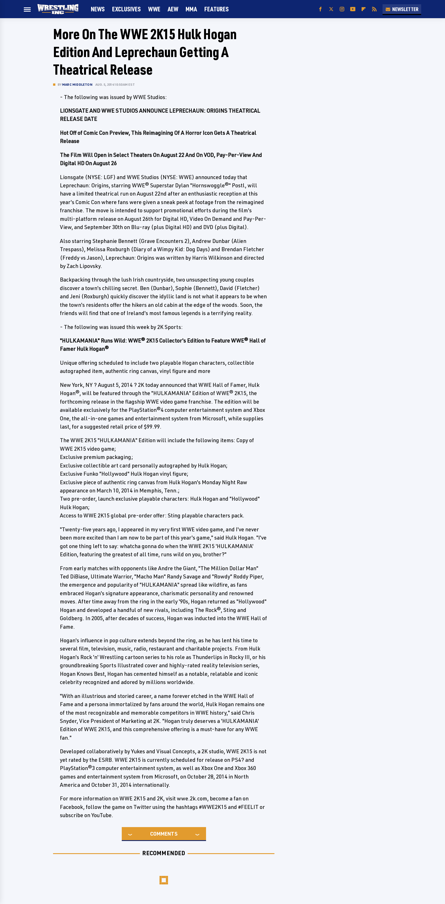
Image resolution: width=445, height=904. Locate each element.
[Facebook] (320, 9)
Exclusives (126, 9)
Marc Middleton (77, 84)
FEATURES (216, 9)
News (98, 9)
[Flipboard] (363, 9)
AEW (173, 9)
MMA (191, 9)
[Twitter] (331, 9)
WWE (154, 9)
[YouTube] (352, 9)
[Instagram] (342, 9)
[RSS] (374, 9)
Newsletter (401, 9)
